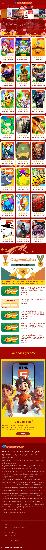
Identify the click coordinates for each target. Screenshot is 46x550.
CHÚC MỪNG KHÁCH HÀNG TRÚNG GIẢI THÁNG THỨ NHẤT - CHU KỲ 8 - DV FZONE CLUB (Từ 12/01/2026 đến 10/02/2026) (22, 282)
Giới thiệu (6, 524)
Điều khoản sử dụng (10, 533)
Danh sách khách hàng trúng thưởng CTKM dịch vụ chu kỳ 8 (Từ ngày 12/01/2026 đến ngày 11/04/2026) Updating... (33, 289)
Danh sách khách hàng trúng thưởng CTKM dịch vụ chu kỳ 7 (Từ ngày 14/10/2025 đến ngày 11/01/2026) (33, 325)
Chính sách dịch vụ (9, 535)
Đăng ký (23, 434)
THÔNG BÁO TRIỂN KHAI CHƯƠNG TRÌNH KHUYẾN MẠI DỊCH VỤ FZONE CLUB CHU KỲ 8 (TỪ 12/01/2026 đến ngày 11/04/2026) (32, 313)
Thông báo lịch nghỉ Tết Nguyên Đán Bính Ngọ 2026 (33, 300)
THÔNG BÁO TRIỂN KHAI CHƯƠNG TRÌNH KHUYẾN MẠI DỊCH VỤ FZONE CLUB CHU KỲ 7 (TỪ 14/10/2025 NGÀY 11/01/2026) (32, 338)
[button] (19, 17)
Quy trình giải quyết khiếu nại (13, 541)
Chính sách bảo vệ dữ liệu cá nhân (14, 527)
